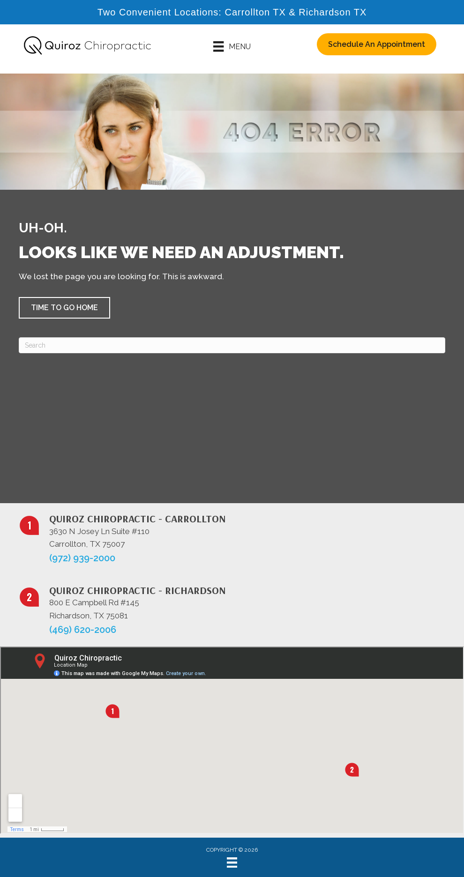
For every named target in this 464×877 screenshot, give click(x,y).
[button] (64, 308)
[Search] (232, 345)
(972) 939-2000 (82, 558)
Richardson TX (333, 12)
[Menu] (232, 46)
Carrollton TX (255, 12)
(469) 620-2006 (82, 629)
